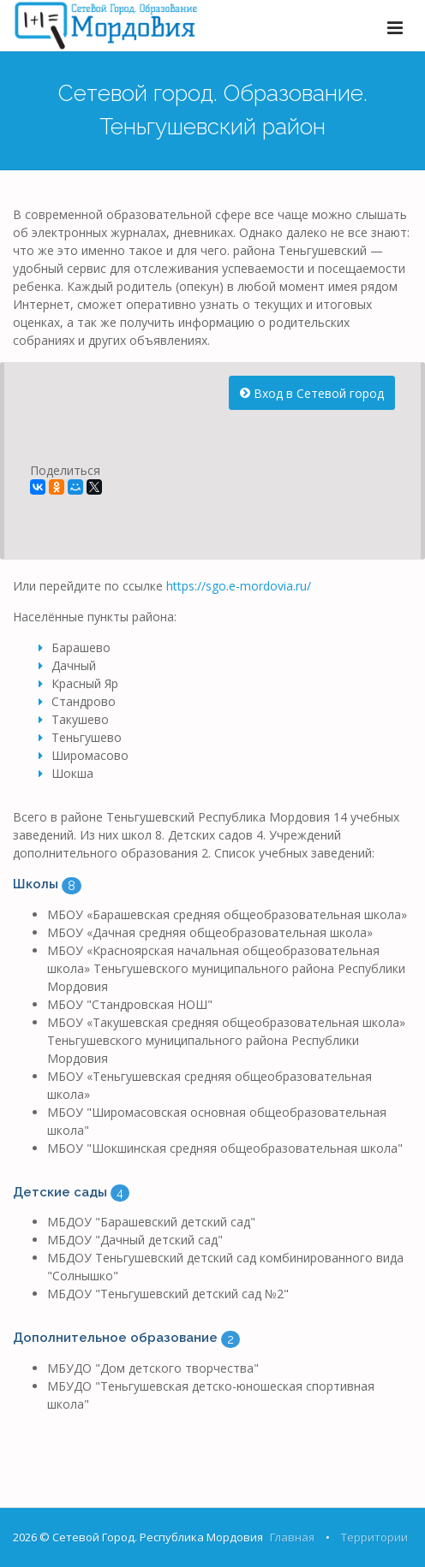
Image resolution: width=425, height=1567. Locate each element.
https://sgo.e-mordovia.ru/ (238, 586)
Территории (374, 1537)
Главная (292, 1537)
